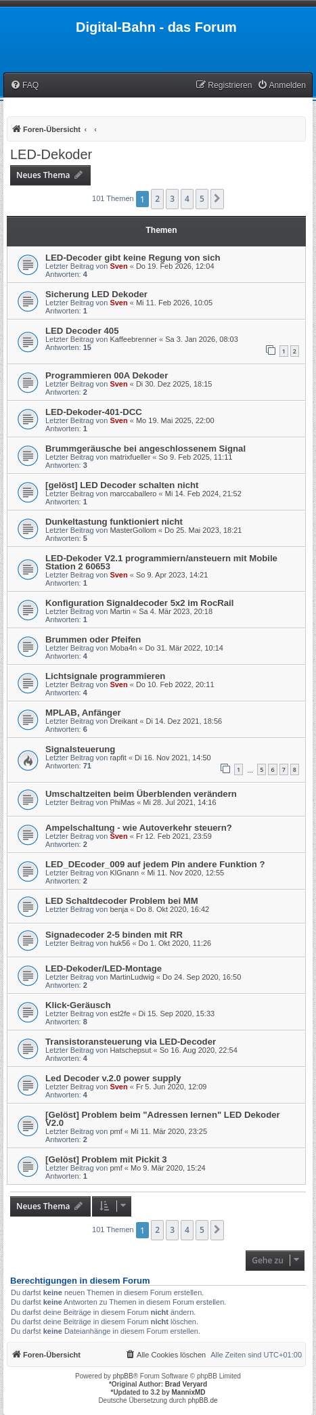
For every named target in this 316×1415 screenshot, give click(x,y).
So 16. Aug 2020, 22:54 (199, 1050)
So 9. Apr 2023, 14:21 (172, 575)
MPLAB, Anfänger (83, 713)
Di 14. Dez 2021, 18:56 (184, 721)
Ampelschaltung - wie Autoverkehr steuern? (138, 828)
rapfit (118, 758)
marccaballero (133, 493)
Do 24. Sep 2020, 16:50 (201, 977)
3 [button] (172, 198)
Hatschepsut (130, 1050)
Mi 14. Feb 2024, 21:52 (203, 493)
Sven (118, 266)
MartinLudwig (132, 977)
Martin (120, 611)
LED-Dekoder (51, 154)
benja (119, 909)
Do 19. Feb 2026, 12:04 (175, 266)
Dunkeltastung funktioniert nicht (114, 522)
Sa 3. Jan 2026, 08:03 (201, 339)
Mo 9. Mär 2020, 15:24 (168, 1168)
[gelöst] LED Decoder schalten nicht (121, 485)
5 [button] (202, 198)
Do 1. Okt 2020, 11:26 (175, 943)
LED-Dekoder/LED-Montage (103, 968)
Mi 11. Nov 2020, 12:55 (185, 873)
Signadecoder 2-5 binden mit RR (114, 935)
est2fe (120, 1013)
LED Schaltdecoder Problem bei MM (121, 901)
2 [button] (157, 198)
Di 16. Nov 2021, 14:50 (173, 758)
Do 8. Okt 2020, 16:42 (173, 909)
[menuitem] (24, 86)
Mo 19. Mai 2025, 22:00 (175, 420)
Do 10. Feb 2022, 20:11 (175, 684)
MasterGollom (133, 530)
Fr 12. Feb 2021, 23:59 (174, 836)
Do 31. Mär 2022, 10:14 (184, 648)
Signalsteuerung (80, 749)
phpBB (123, 1376)
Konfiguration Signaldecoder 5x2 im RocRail (139, 603)
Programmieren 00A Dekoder (106, 375)
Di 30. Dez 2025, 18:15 (174, 384)
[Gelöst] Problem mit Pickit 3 (106, 1159)
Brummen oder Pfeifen (93, 639)
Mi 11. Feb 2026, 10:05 (174, 303)
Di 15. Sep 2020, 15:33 (177, 1013)
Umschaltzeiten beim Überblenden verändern (141, 794)
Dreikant (123, 721)
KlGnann (124, 873)
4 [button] (187, 198)
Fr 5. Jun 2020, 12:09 (171, 1087)
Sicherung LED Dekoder (96, 294)
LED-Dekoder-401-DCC (93, 412)
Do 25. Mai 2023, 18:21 (203, 530)
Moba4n (123, 648)
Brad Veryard (186, 1384)
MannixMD (189, 1392)
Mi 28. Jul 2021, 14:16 (179, 802)
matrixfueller (130, 457)
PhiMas (122, 802)
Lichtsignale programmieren (105, 676)
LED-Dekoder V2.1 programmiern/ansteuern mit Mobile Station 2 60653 (161, 562)
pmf (116, 1131)
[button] (217, 199)
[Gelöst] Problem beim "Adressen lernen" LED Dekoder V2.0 (162, 1119)
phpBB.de (203, 1400)
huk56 (120, 943)
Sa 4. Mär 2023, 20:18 (175, 611)
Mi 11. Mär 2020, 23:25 (169, 1131)
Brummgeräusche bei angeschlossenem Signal (145, 448)
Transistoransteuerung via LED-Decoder (130, 1042)
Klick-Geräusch (78, 1005)
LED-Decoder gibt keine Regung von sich (133, 258)
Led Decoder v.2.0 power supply (113, 1078)
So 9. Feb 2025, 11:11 (196, 457)
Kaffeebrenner (133, 339)
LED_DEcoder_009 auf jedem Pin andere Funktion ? (155, 864)
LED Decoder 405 (81, 331)
